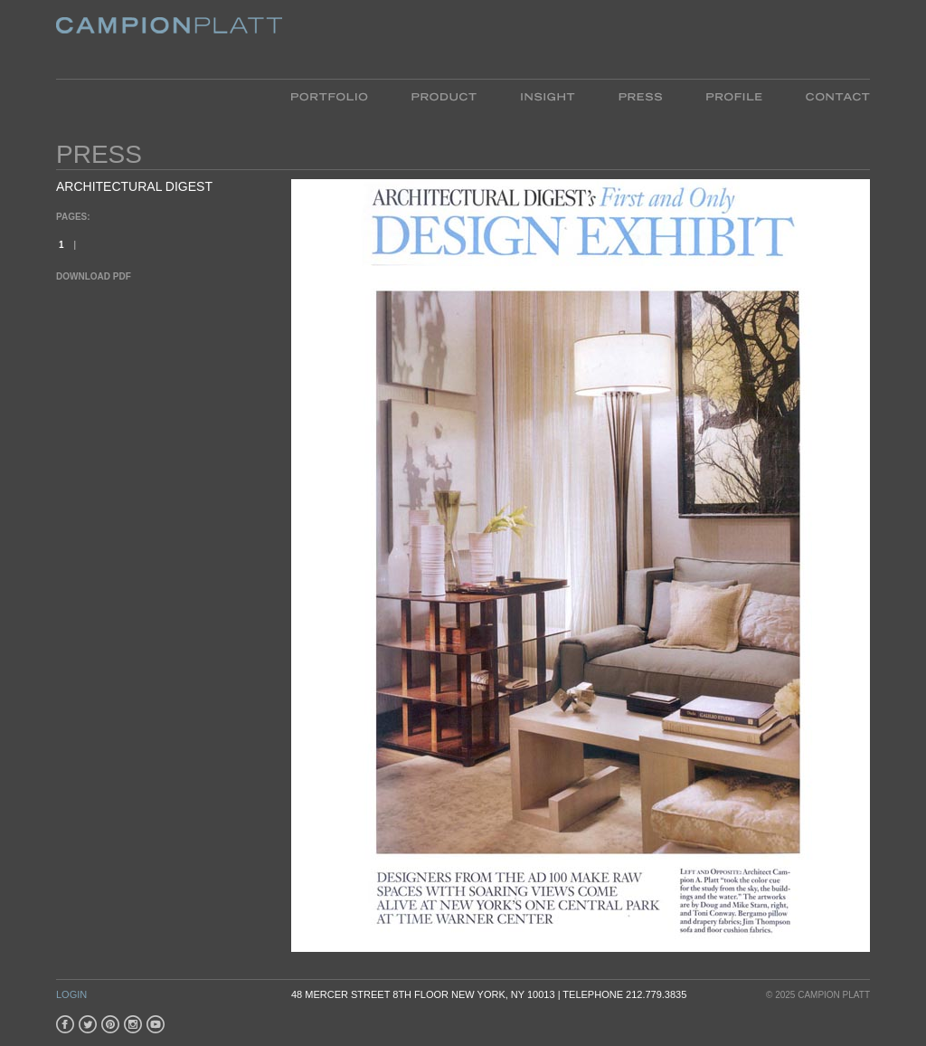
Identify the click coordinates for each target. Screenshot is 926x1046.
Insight (547, 95)
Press (640, 95)
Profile (734, 95)
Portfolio (340, 95)
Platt (169, 39)
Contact (827, 95)
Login (71, 994)
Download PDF (93, 276)
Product (444, 95)
